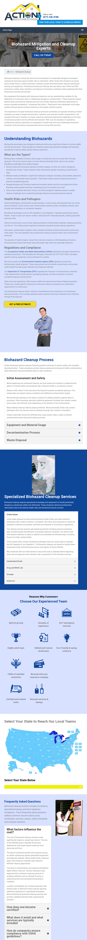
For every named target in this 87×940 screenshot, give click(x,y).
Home (10, 72)
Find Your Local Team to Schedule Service (60, 22)
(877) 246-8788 (50, 17)
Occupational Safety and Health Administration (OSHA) (30, 251)
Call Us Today (42, 55)
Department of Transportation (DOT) (22, 271)
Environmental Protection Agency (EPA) (37, 261)
